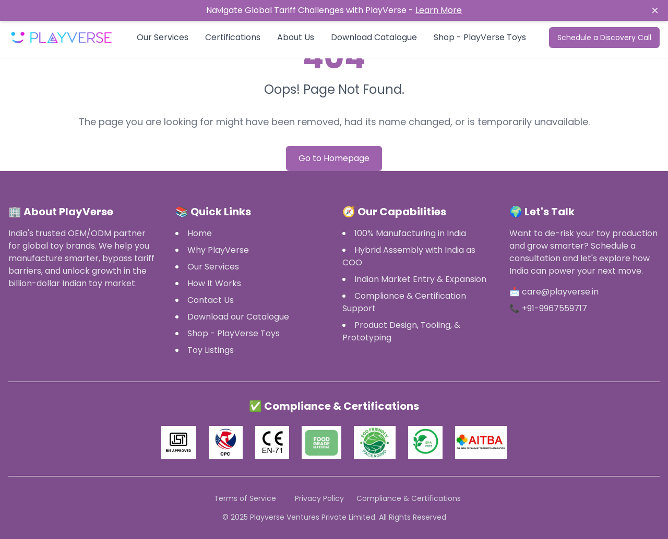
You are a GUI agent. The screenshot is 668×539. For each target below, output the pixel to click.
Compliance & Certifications (408, 498)
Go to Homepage (334, 158)
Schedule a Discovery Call (604, 37)
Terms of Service (245, 498)
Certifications (232, 37)
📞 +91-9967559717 (548, 308)
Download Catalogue (374, 37)
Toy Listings (210, 350)
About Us (295, 37)
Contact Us (210, 300)
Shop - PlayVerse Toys (480, 37)
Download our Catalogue (238, 317)
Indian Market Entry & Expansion (420, 279)
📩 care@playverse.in (554, 292)
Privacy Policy (319, 498)
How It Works (214, 283)
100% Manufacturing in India (410, 233)
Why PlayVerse (218, 250)
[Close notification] (594, 10)
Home (199, 233)
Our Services (162, 37)
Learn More (438, 10)
